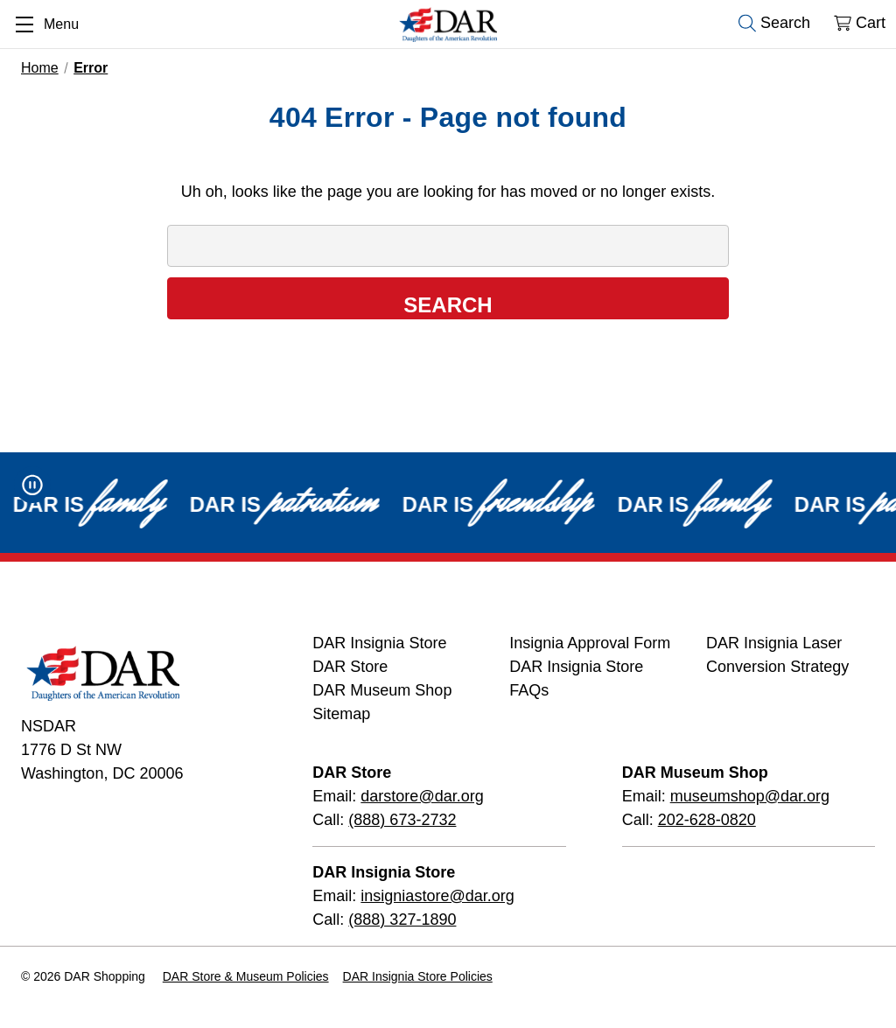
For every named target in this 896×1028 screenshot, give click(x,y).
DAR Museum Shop (382, 690)
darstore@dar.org (421, 796)
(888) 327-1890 (402, 919)
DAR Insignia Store (379, 643)
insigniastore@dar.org (437, 896)
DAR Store (350, 666)
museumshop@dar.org (750, 796)
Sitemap (341, 714)
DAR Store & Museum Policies (246, 976)
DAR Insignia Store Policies (418, 976)
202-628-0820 (707, 820)
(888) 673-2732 (402, 820)
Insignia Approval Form (589, 643)
